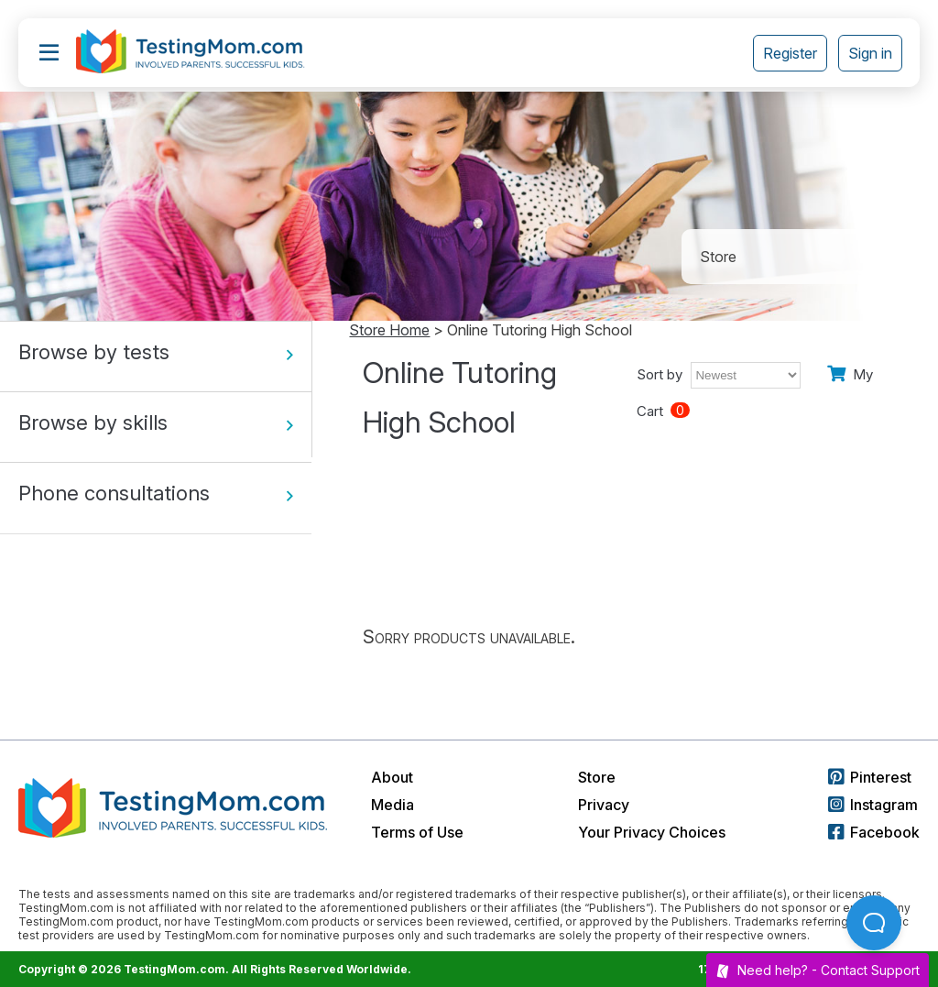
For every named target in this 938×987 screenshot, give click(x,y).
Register (790, 53)
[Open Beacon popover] (873, 922)
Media (392, 804)
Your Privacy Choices (651, 832)
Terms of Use (417, 832)
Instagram (873, 804)
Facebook (874, 832)
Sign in (870, 53)
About (392, 777)
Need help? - (817, 970)
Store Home (389, 330)
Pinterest (869, 777)
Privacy (603, 804)
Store (597, 777)
